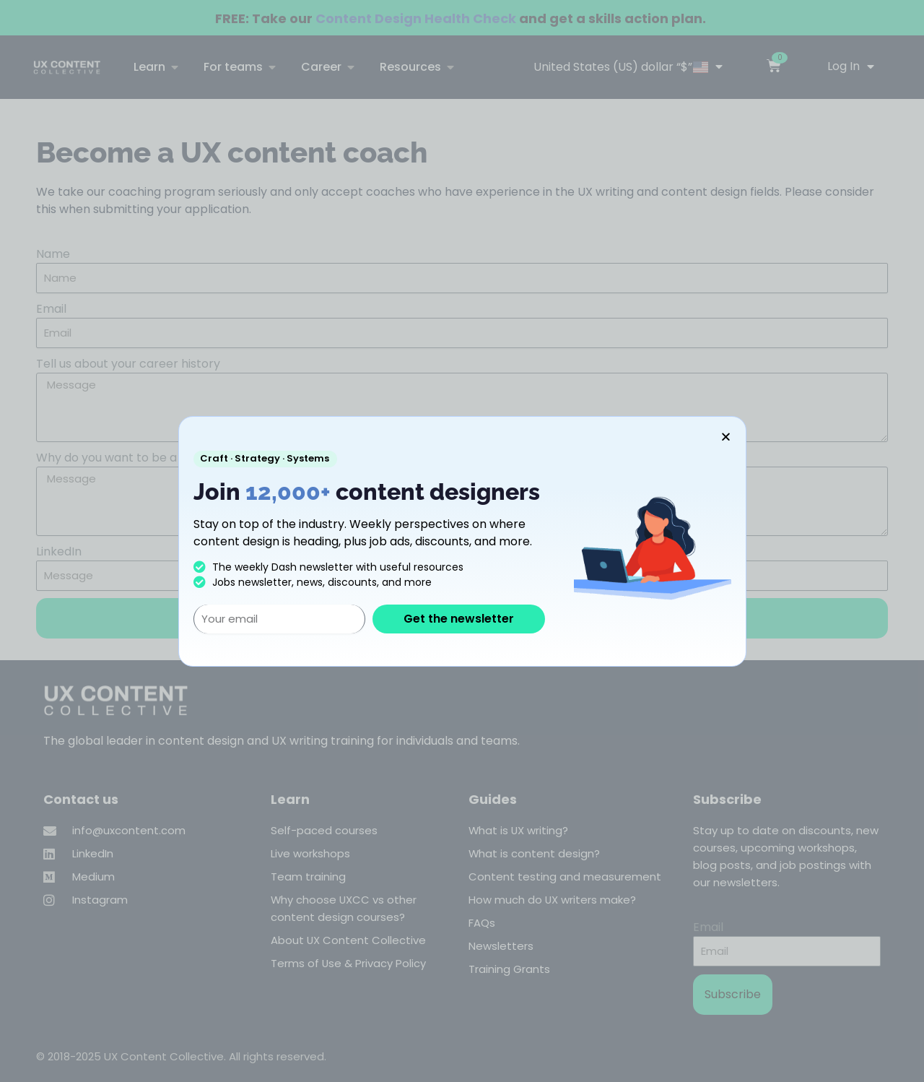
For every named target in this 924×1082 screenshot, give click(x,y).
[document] (462, 541)
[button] (725, 436)
